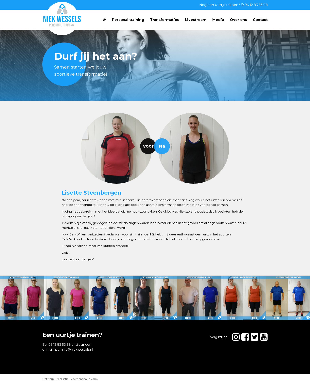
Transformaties (164, 20)
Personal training (128, 20)
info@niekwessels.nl (77, 349)
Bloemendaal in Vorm (84, 378)
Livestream (195, 20)
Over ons (238, 20)
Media (218, 20)
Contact (260, 20)
